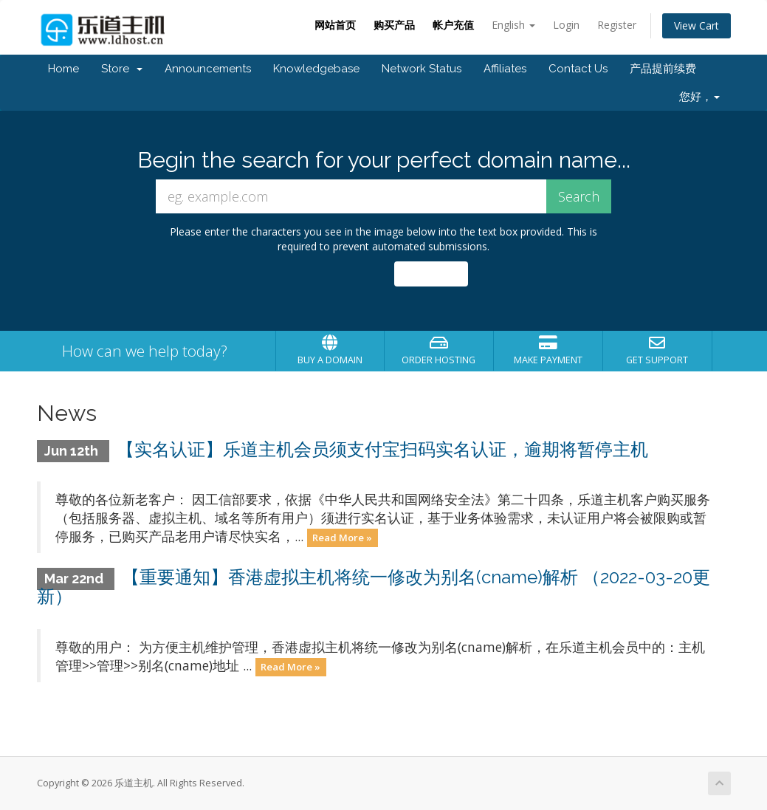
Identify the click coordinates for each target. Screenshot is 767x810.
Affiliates (505, 68)
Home (63, 68)
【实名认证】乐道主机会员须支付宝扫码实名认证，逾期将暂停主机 (382, 449)
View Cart (696, 25)
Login (566, 25)
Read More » (342, 537)
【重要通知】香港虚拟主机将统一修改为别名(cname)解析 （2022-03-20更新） (374, 586)
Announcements (208, 68)
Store (121, 68)
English (513, 25)
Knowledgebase (316, 68)
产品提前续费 (663, 68)
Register (616, 25)
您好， (699, 96)
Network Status (421, 68)
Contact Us (578, 68)
